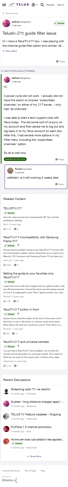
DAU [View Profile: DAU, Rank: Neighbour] (5, 224)
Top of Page (30, 470)
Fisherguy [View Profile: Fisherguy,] (31, 393)
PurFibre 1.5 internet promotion (31, 427)
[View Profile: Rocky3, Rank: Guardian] (10, 171)
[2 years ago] (14, 224)
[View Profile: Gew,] (6, 429)
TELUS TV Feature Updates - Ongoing (36, 414)
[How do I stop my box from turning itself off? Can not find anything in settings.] (34, 218)
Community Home (11, 470)
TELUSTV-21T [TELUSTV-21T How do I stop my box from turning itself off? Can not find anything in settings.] (12, 208)
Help (43, 470)
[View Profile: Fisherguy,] (6, 391)
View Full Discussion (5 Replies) (18, 70)
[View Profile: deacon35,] (6, 441)
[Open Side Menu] (4, 4)
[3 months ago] (17, 393)
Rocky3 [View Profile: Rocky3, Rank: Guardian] (18, 169)
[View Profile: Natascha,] (6, 404)
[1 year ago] (18, 260)
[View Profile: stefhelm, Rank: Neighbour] (6, 23)
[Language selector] (34, 5)
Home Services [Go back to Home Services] (10, 13)
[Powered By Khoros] (34, 479)
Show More (9, 51)
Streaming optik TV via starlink (30, 389)
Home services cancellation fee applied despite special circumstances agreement (38, 439)
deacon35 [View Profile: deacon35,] (31, 447)
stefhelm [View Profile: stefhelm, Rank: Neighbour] (16, 21)
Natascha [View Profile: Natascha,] (31, 406)
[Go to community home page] (19, 5)
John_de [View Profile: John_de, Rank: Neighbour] (7, 260)
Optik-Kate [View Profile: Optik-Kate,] (32, 418)
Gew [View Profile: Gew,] (29, 431)
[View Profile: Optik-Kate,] (6, 416)
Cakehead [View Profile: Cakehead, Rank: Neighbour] (8, 361)
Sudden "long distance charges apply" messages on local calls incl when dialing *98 (37, 402)
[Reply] (61, 61)
